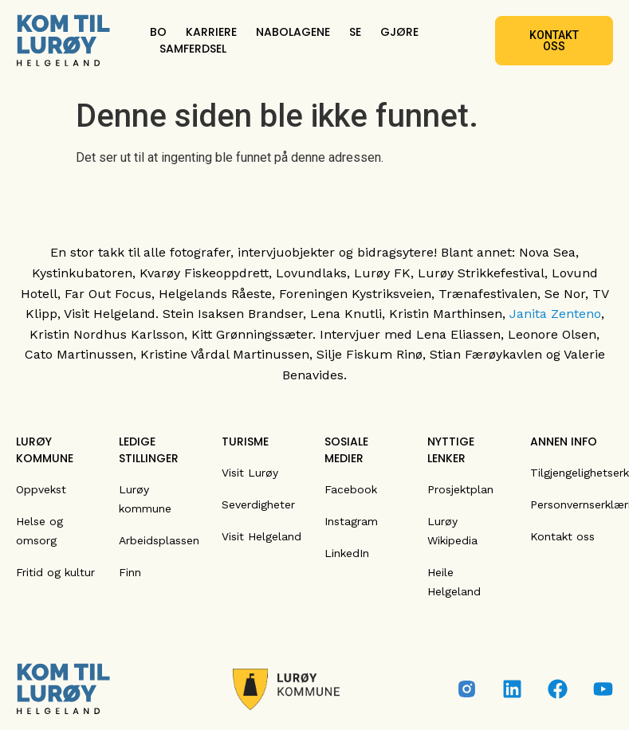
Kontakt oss (562, 536)
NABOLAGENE (293, 32)
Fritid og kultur (55, 572)
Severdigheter (258, 504)
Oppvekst (41, 489)
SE (355, 32)
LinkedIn (346, 553)
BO (158, 32)
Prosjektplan (460, 489)
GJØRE (399, 32)
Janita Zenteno (555, 313)
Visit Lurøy (250, 472)
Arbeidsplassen (159, 540)
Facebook (350, 489)
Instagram (351, 521)
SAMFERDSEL (192, 49)
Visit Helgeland (261, 536)
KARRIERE (211, 32)
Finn (130, 572)
